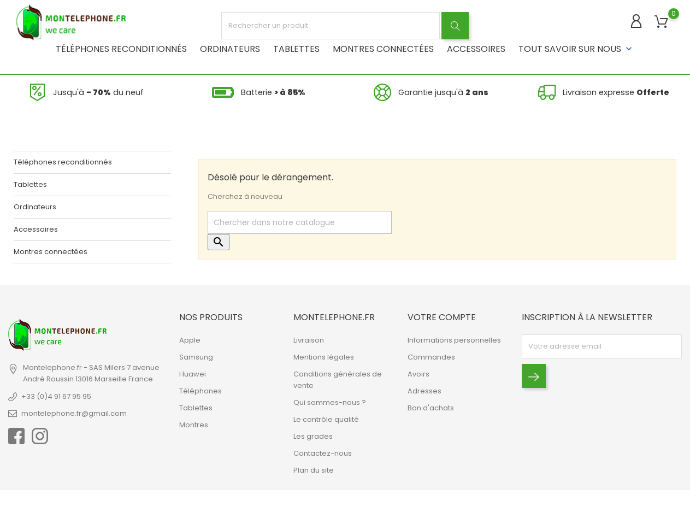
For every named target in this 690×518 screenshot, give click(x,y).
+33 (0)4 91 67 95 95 (56, 396)
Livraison (308, 340)
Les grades (313, 436)
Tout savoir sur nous (576, 49)
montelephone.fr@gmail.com (74, 413)
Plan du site (313, 470)
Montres (193, 425)
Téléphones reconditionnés (121, 49)
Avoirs (418, 374)
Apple (189, 340)
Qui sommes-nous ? (329, 402)
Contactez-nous (322, 453)
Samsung (196, 357)
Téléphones (200, 391)
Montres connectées (383, 49)
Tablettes (296, 49)
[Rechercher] (300, 222)
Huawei (192, 374)
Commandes (431, 357)
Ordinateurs (230, 49)
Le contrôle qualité (326, 419)
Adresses (424, 391)
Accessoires (476, 49)
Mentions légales (323, 357)
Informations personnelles (454, 340)
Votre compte (442, 317)
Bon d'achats (431, 408)
